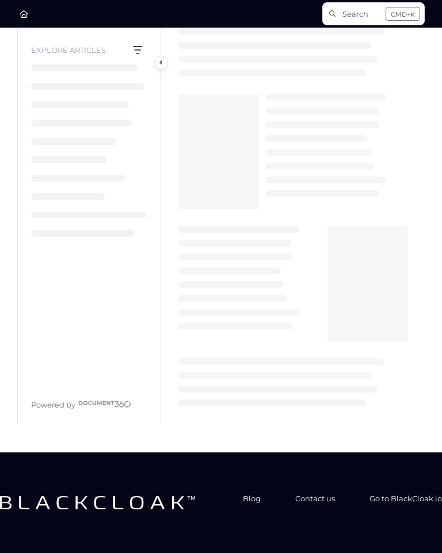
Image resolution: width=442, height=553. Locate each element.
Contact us (315, 498)
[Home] (24, 14)
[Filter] (137, 50)
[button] (373, 13)
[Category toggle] (161, 63)
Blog (252, 498)
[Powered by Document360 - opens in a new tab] (81, 403)
